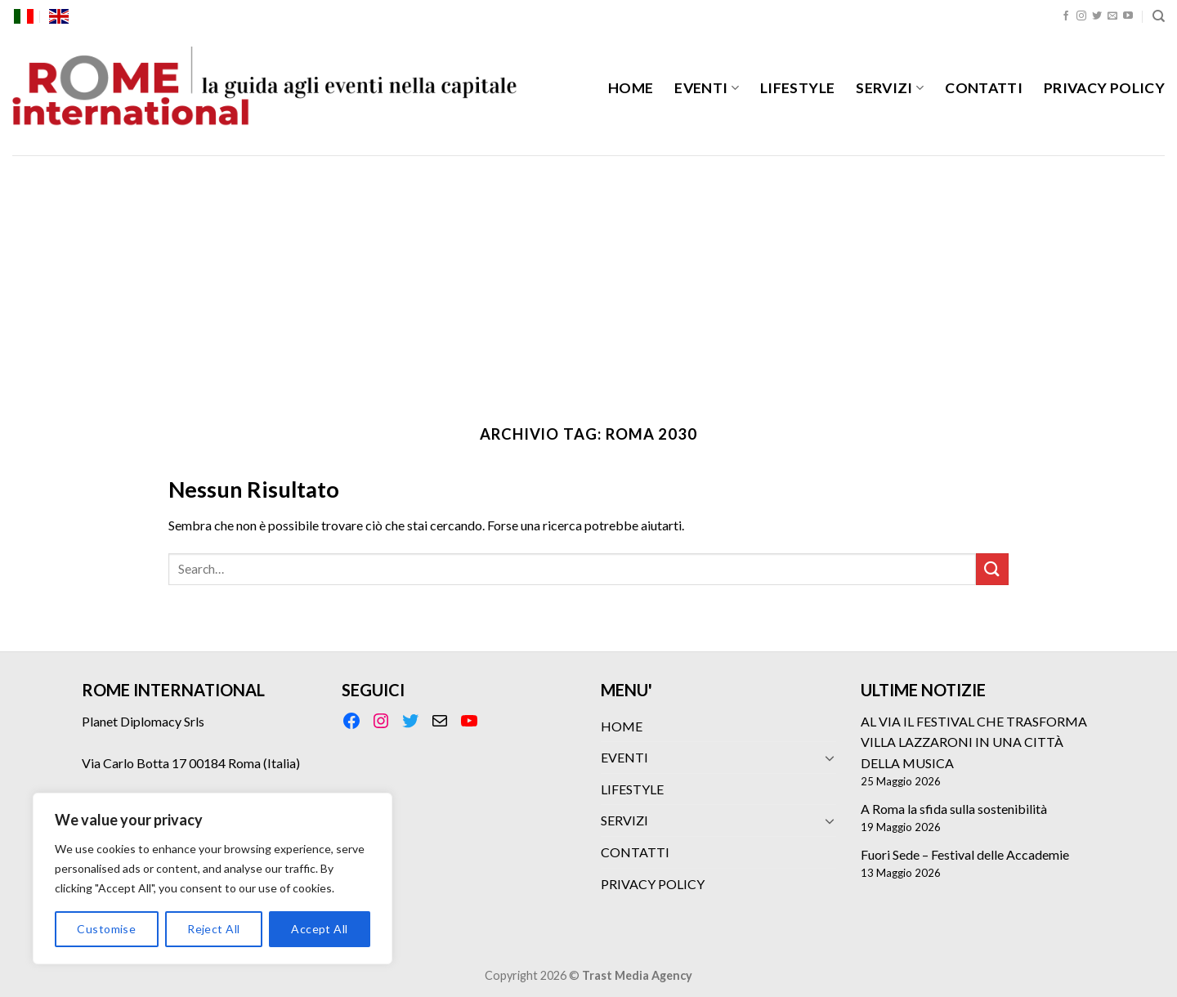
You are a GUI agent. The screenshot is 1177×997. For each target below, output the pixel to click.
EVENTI (706, 87)
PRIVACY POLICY (1104, 87)
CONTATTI (984, 87)
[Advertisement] (588, 277)
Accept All (319, 929)
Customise (106, 929)
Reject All (213, 929)
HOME (630, 87)
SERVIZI (890, 87)
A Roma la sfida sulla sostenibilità (954, 808)
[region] (212, 878)
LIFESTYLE (797, 87)
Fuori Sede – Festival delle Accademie (965, 854)
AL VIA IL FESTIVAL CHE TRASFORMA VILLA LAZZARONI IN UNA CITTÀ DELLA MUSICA (974, 742)
